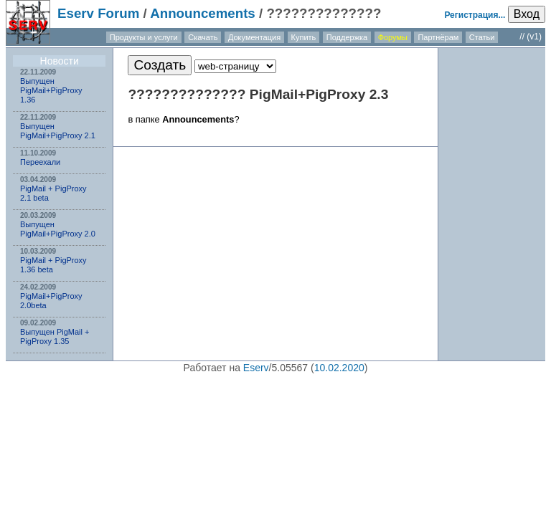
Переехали (40, 162)
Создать (159, 64)
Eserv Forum (98, 13)
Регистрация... (474, 15)
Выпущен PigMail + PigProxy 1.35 (54, 336)
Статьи (482, 37)
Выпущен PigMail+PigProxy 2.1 (57, 131)
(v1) (534, 37)
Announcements (202, 13)
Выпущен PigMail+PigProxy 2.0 (57, 229)
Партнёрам (438, 37)
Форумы (393, 37)
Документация (254, 37)
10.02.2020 (339, 367)
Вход (527, 14)
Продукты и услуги (144, 37)
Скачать (202, 37)
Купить (303, 37)
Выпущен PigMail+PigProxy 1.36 (51, 90)
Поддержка (346, 37)
